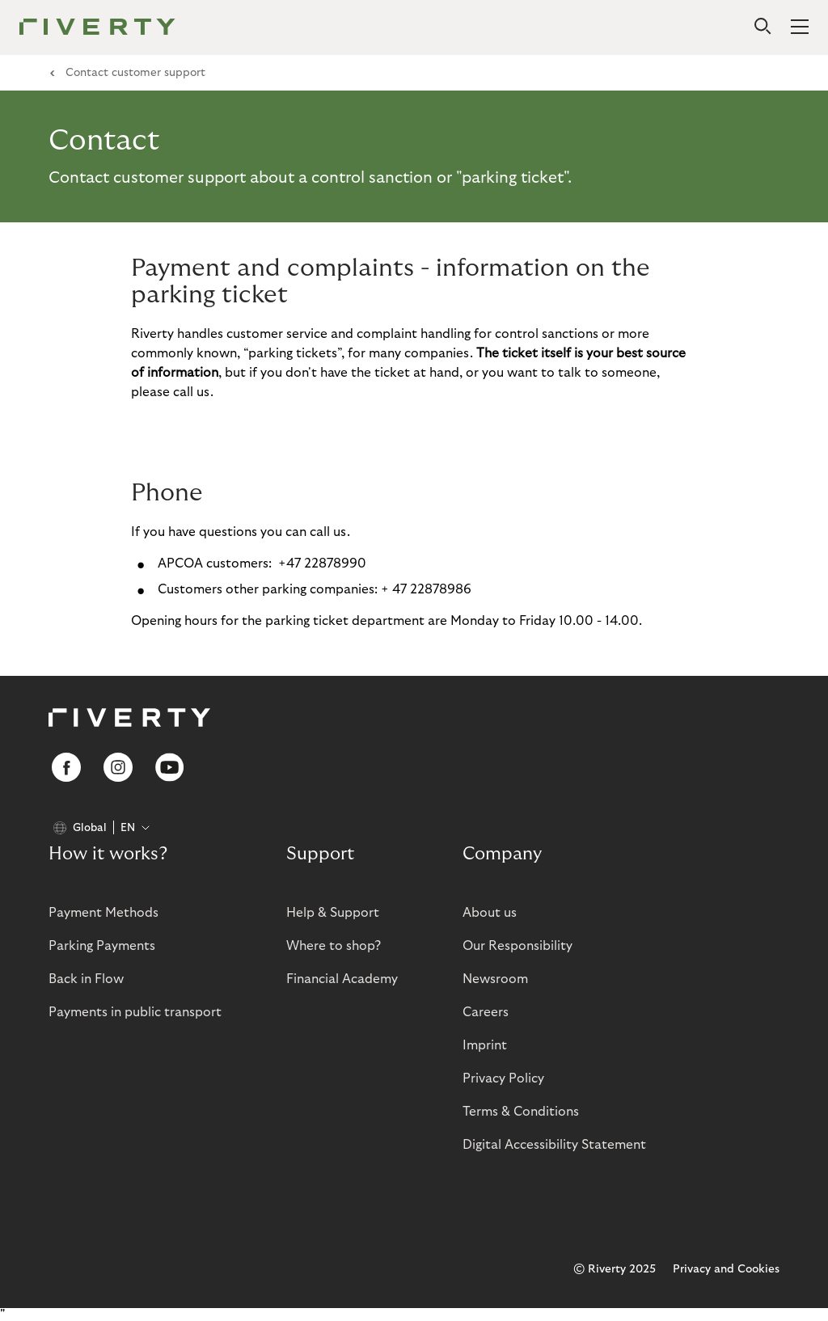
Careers (486, 1012)
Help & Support (332, 912)
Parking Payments (102, 945)
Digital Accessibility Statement (554, 1144)
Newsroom (495, 979)
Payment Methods (103, 912)
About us (490, 912)
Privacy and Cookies (726, 1269)
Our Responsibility (517, 945)
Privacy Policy (503, 1078)
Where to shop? (333, 945)
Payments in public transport (135, 1012)
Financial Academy (342, 979)
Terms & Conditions (521, 1111)
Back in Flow (86, 979)
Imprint (485, 1045)
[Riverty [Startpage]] (97, 28)
